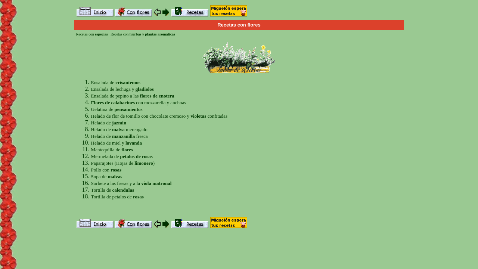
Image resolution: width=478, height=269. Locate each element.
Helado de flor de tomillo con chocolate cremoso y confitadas (159, 116)
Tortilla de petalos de (117, 197)
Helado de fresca (119, 136)
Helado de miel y (116, 143)
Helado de (109, 123)
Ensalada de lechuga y (122, 89)
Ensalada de (115, 82)
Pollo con (106, 170)
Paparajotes (102, 163)
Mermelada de (122, 156)
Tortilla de (112, 190)
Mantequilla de (112, 149)
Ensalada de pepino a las (132, 96)
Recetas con (92, 34)
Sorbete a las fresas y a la (131, 183)
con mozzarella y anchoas (138, 102)
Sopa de (106, 176)
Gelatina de (117, 109)
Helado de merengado (119, 129)
